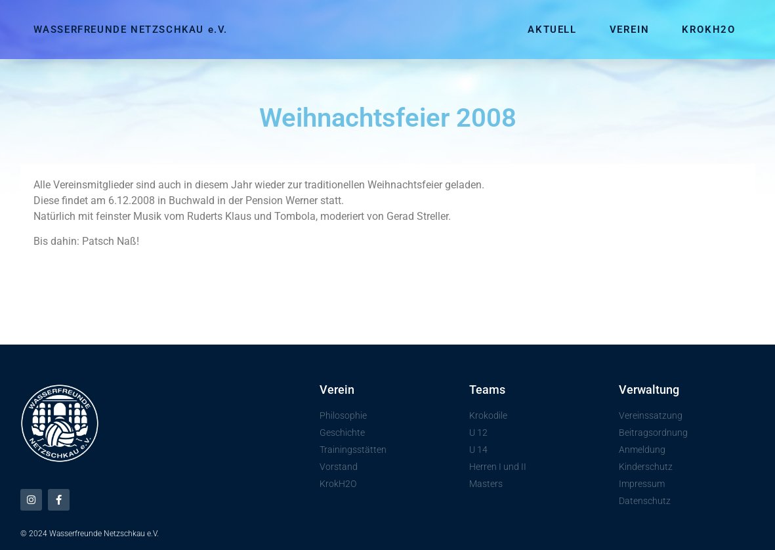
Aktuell (552, 29)
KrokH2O (708, 29)
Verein (630, 29)
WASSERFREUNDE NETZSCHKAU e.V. (130, 29)
